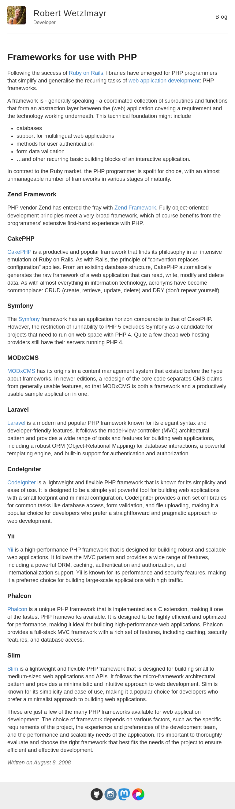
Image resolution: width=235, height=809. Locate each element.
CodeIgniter (21, 482)
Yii (10, 550)
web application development (164, 81)
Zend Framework (135, 208)
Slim (12, 669)
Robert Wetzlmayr (70, 13)
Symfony (29, 319)
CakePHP (19, 252)
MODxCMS (21, 371)
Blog (221, 17)
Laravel (16, 423)
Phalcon (17, 609)
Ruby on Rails (86, 73)
